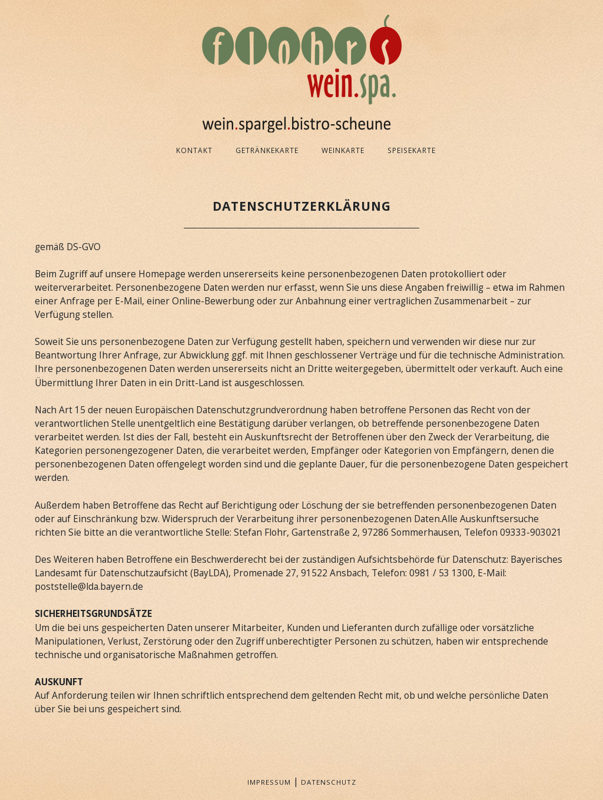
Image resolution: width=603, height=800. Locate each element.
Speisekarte (411, 150)
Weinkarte (343, 150)
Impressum (269, 782)
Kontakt (194, 150)
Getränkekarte (267, 150)
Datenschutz (328, 782)
